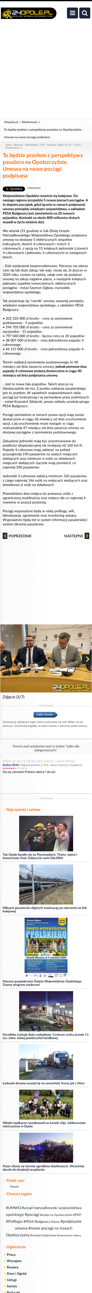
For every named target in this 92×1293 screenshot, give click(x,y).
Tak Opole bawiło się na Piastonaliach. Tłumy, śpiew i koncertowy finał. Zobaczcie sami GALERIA (40, 856)
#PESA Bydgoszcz (37, 1221)
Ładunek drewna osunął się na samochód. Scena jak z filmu (43, 1083)
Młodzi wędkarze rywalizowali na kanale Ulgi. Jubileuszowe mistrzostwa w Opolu (44, 1125)
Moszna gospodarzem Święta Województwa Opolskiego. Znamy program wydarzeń (42, 983)
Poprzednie (17, 536)
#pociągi (32, 1215)
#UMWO (13, 1208)
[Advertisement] (46, 71)
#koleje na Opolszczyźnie (56, 1214)
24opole (14, 1186)
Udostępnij (33, 188)
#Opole (55, 1222)
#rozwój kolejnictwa (43, 1235)
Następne (76, 536)
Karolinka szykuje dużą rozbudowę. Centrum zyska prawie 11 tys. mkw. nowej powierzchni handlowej (46, 1036)
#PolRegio (14, 1221)
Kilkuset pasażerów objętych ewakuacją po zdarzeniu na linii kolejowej (45, 910)
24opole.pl (11, 122)
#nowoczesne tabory (69, 1235)
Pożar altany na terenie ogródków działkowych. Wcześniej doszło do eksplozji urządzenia (43, 1168)
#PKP (77, 1215)
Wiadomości (30, 122)
